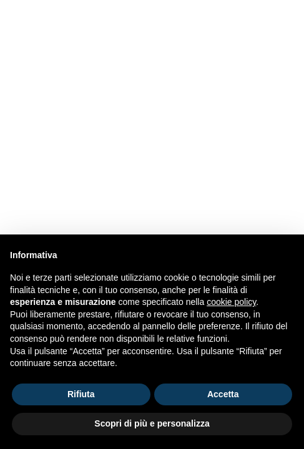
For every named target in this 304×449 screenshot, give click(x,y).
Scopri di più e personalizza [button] (151, 423)
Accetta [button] (223, 394)
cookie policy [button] (231, 302)
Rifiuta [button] (81, 394)
